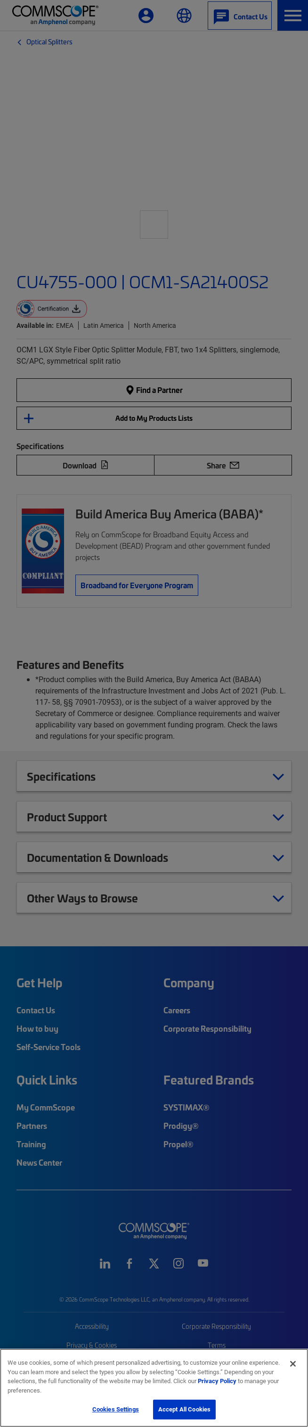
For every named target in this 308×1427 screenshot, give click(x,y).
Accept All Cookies (184, 1409)
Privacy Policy (217, 1381)
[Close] (293, 1363)
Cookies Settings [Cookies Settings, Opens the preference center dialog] (115, 1409)
